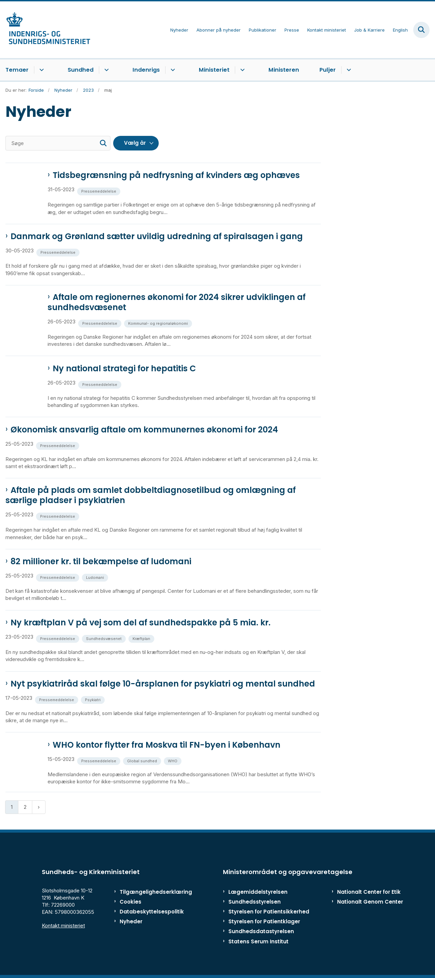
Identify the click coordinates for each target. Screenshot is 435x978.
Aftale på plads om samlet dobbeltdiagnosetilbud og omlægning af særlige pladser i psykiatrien (150, 495)
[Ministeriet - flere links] (241, 70)
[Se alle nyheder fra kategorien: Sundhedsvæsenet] (104, 638)
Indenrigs (146, 70)
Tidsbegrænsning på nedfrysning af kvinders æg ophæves (176, 175)
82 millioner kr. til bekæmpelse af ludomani (101, 561)
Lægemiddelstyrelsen (258, 891)
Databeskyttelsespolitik (148, 911)
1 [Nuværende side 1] (12, 807)
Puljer (327, 70)
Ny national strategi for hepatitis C (124, 368)
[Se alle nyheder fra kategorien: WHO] (173, 760)
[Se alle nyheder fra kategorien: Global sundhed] (142, 760)
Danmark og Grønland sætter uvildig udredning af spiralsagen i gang (157, 236)
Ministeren (283, 70)
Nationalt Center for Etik (369, 891)
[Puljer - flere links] (347, 70)
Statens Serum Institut (258, 941)
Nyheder (131, 921)
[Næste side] (39, 807)
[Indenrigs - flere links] (171, 70)
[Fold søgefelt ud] (421, 30)
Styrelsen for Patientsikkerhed (268, 911)
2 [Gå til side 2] (25, 807)
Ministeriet (214, 70)
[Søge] (57, 143)
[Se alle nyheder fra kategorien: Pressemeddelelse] (99, 191)
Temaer (17, 70)
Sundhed (80, 70)
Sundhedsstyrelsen (254, 901)
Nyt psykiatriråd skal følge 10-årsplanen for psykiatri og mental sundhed (163, 684)
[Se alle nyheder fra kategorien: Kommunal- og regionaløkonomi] (158, 323)
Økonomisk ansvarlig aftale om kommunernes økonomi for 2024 (144, 430)
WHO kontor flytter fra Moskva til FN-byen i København (166, 745)
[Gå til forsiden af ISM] (45, 29)
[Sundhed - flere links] (105, 70)
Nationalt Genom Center (370, 901)
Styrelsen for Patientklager (264, 921)
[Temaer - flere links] (40, 70)
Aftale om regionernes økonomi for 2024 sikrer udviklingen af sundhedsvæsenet (177, 302)
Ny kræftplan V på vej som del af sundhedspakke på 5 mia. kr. (141, 623)
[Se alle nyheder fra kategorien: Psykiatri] (93, 699)
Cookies (130, 901)
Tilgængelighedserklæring (148, 891)
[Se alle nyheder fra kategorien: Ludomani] (95, 577)
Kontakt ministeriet (63, 925)
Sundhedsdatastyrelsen (261, 931)
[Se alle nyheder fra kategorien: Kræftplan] (142, 638)
